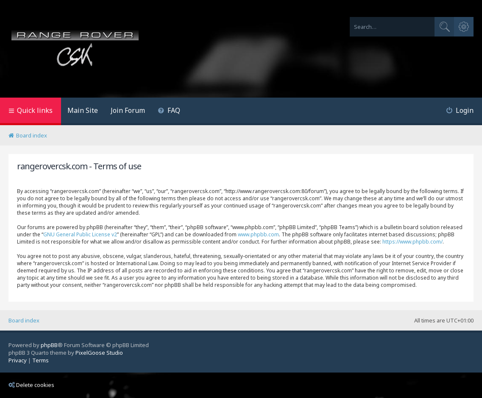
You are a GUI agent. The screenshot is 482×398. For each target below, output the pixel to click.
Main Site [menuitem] (82, 110)
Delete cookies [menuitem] (31, 385)
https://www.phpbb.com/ (412, 241)
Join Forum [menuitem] (128, 110)
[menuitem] (169, 111)
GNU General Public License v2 (80, 234)
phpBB (49, 345)
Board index (23, 320)
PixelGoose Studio (99, 352)
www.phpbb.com (258, 234)
